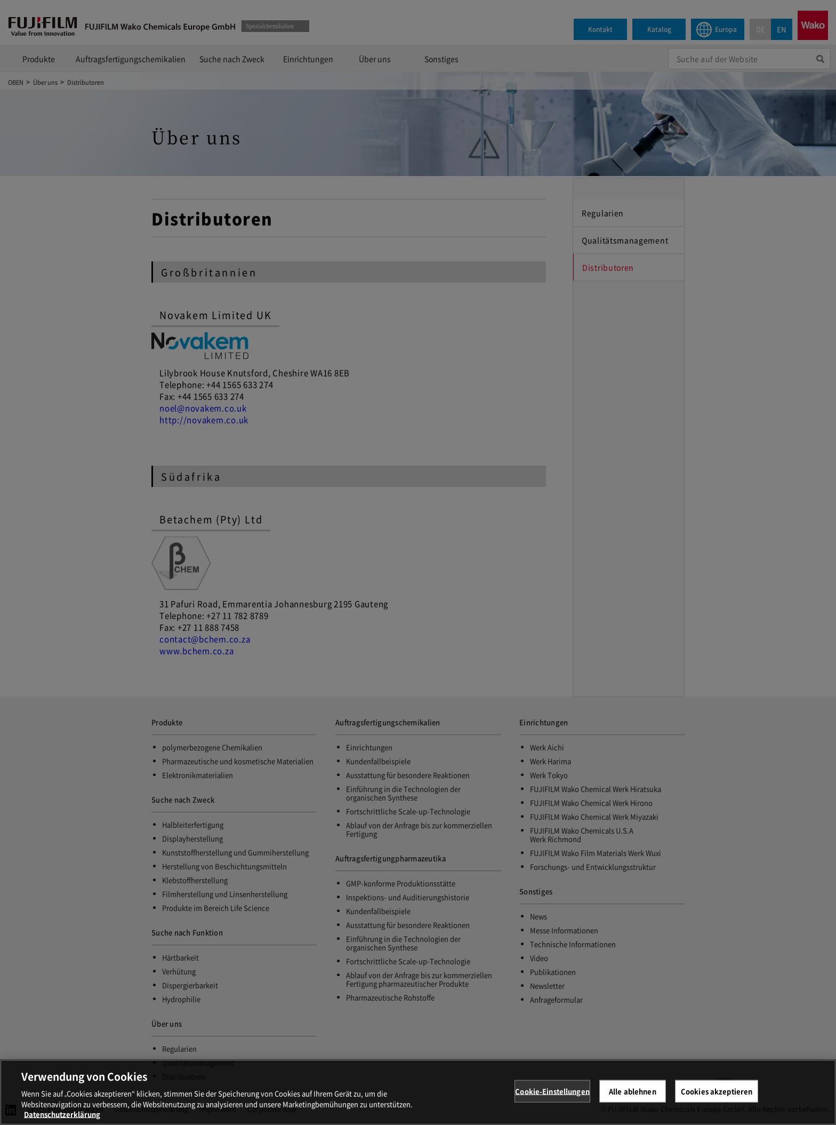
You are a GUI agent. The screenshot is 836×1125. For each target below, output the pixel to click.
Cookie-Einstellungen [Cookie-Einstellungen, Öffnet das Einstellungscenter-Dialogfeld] (552, 1099)
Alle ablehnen (632, 1099)
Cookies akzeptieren (716, 1099)
